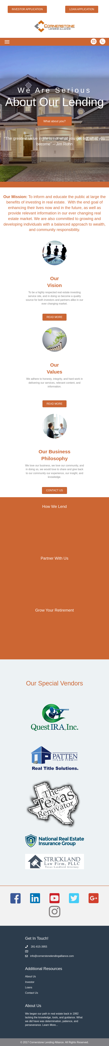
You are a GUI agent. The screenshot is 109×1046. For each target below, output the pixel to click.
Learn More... (50, 1025)
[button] (27, 9)
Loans (28, 987)
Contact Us (31, 992)
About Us (30, 976)
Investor (29, 982)
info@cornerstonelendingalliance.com (52, 956)
